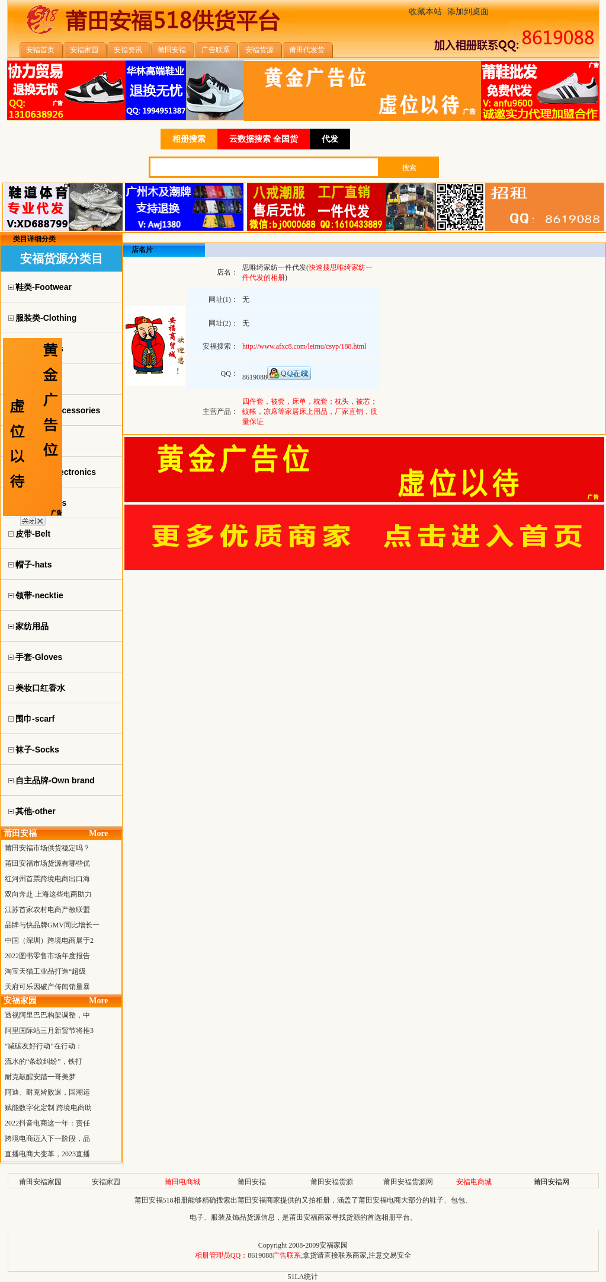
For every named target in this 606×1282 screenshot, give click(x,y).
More (98, 833)
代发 (330, 139)
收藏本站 (425, 11)
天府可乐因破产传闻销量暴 (47, 987)
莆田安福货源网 (408, 1182)
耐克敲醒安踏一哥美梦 (40, 1077)
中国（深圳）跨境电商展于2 (49, 940)
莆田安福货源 (331, 1182)
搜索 (409, 168)
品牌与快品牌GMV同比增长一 (52, 925)
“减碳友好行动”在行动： (43, 1046)
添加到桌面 (468, 11)
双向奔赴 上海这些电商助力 (48, 894)
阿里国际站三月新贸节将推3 (49, 1030)
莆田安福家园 (40, 1182)
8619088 (260, 1255)
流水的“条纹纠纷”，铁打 (43, 1061)
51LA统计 (303, 1277)
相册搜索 (189, 139)
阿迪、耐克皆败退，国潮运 (47, 1092)
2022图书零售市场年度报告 (47, 956)
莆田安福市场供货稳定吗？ (47, 848)
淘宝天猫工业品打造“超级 (45, 971)
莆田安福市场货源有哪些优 (47, 863)
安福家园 (106, 1182)
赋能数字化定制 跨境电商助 (48, 1108)
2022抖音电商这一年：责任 (47, 1123)
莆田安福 (252, 1182)
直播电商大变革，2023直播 (47, 1154)
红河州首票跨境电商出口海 (47, 879)
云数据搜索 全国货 (263, 139)
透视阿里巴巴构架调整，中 (47, 1015)
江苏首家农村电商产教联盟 (47, 909)
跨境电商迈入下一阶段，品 (47, 1138)
